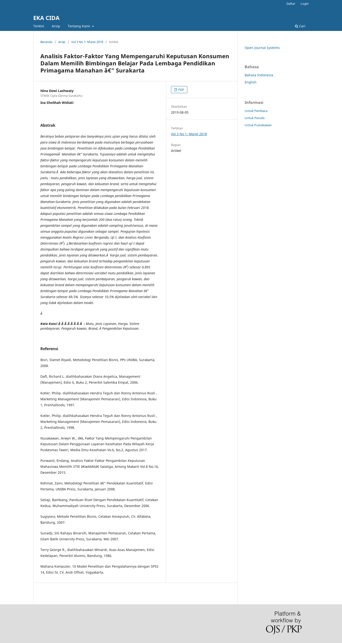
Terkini (38, 26)
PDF (181, 89)
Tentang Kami (79, 26)
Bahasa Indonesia (259, 75)
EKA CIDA (46, 18)
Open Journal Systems (262, 47)
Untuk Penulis (255, 118)
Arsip (56, 26)
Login (305, 3)
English (250, 82)
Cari (300, 26)
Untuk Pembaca (256, 111)
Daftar (290, 3)
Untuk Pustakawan (258, 125)
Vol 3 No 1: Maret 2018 (87, 42)
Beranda (46, 42)
